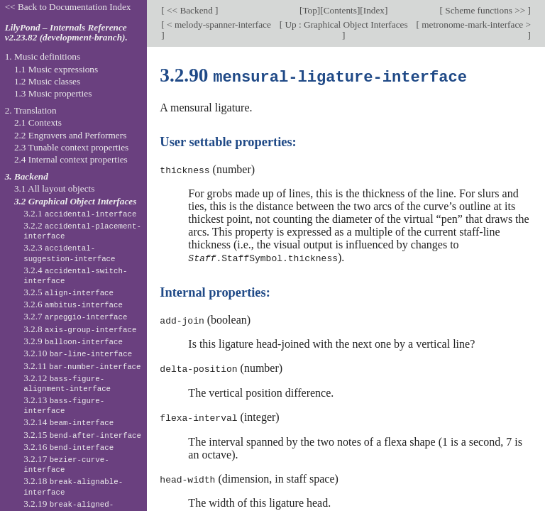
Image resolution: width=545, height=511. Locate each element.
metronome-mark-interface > (475, 24)
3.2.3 (69, 252)
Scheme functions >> (485, 10)
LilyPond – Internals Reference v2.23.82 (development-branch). (66, 32)
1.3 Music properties (53, 93)
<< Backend (190, 10)
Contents (340, 10)
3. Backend (26, 176)
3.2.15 (82, 434)
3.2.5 (68, 292)
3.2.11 (82, 366)
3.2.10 (77, 353)
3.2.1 (79, 213)
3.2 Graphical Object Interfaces (75, 201)
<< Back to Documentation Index (68, 6)
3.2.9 (73, 341)
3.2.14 (68, 422)
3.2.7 (75, 316)
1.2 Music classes (47, 81)
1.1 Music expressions (56, 69)
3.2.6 (73, 304)
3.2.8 (79, 329)
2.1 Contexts (38, 122)
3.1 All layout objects (54, 188)
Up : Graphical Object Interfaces (344, 24)
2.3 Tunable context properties (71, 147)
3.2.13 (63, 405)
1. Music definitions (43, 56)
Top (309, 10)
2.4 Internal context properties (71, 159)
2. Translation (31, 110)
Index (374, 10)
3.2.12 (67, 383)
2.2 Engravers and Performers (70, 135)
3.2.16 (68, 446)
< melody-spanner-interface (218, 24)
